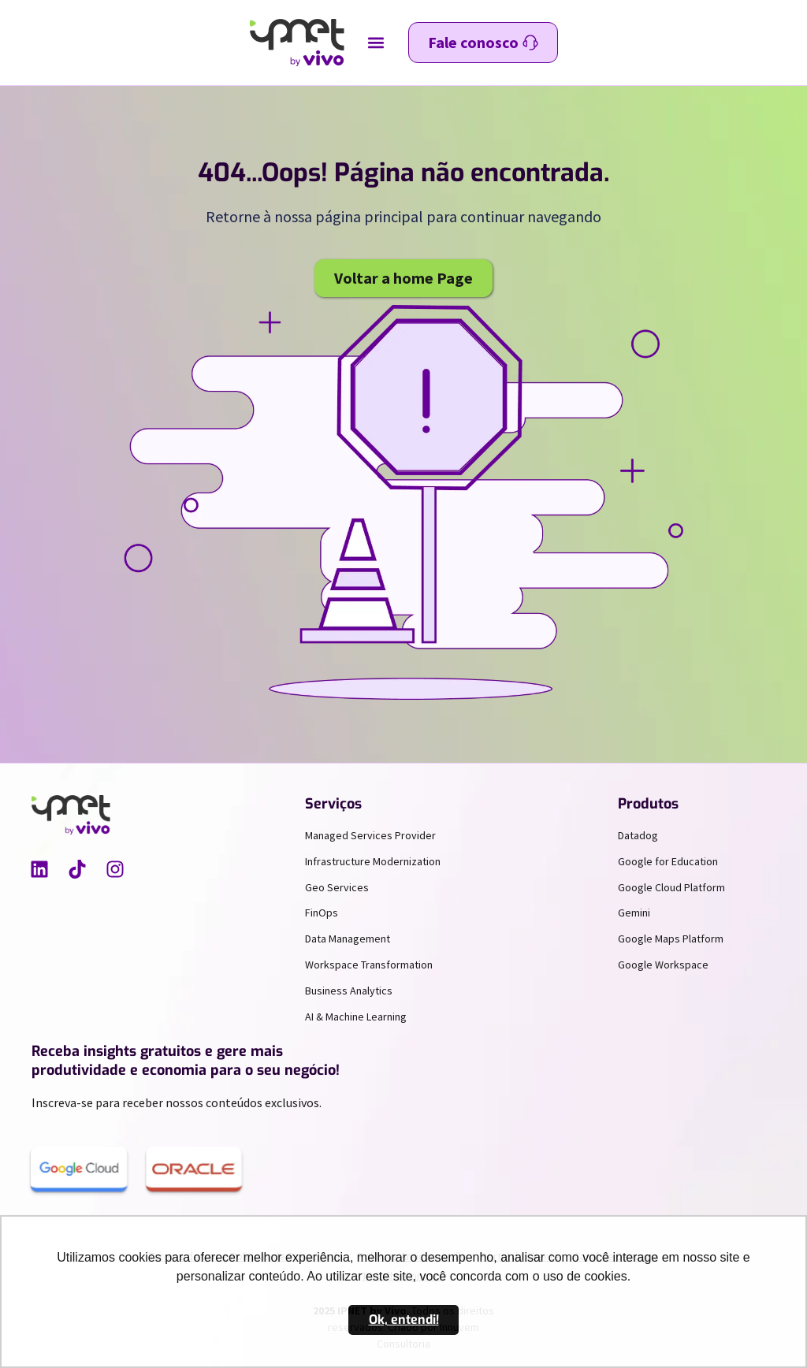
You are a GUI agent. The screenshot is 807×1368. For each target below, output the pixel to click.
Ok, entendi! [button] (404, 1319)
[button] (376, 43)
